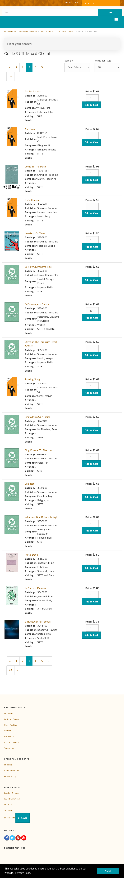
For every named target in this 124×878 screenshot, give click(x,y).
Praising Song (32, 379)
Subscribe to (17, 817)
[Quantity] (92, 97)
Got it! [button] (108, 871)
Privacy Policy (10, 776)
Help (76, 2)
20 (10, 76)
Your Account (10, 748)
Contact (68, 2)
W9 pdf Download (12, 798)
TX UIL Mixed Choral (64, 31)
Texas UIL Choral (47, 31)
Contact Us (8, 713)
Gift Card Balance (11, 742)
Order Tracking (10, 724)
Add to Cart (91, 105)
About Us (8, 804)
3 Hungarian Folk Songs (38, 621)
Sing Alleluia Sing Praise (37, 417)
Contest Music (10, 31)
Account (89, 3)
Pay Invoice (9, 736)
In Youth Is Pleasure (35, 588)
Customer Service (11, 719)
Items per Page (103, 60)
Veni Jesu (30, 484)
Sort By (68, 60)
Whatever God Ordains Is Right (42, 517)
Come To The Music (35, 166)
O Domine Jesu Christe (37, 304)
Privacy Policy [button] (23, 873)
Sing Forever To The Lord (38, 450)
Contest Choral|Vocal (28, 31)
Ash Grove (30, 129)
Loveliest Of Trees (35, 233)
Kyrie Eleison (32, 200)
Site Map (8, 810)
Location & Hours (11, 793)
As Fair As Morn (33, 91)
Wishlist (7, 730)
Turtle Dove (31, 555)
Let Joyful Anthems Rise (38, 267)
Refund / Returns (11, 770)
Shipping (8, 764)
